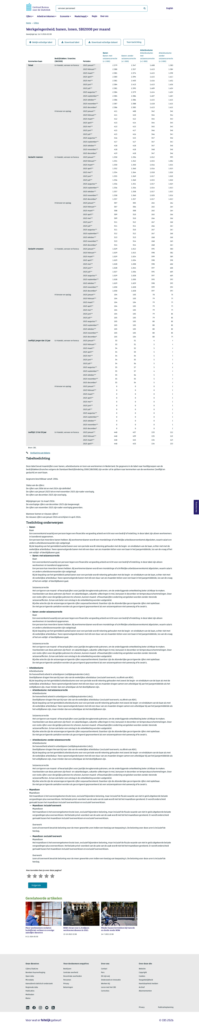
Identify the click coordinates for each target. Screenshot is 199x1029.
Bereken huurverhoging (35, 972)
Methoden (30, 995)
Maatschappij (80, 16)
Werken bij (105, 984)
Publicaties (30, 991)
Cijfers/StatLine (32, 969)
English (169, 8)
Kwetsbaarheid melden (148, 984)
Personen (67, 980)
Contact (104, 969)
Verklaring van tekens (40, 453)
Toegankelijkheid (146, 980)
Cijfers (29, 16)
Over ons (104, 16)
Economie (64, 16)
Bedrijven (67, 969)
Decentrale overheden (72, 976)
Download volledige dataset (103, 42)
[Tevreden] (46, 875)
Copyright (143, 972)
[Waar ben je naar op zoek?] (101, 8)
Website (142, 969)
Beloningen (68, 987)
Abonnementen (145, 991)
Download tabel (70, 42)
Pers (103, 972)
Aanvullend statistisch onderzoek (39, 984)
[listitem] (28, 1008)
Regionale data (32, 987)
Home (28, 23)
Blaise (28, 998)
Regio (94, 16)
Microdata (30, 980)
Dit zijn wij (105, 976)
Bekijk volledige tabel (40, 42)
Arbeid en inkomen (46, 16)
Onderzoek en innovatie (111, 980)
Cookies (142, 976)
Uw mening (196, 507)
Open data (30, 976)
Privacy (66, 984)
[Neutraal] (41, 875)
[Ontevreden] (35, 875)
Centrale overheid (70, 972)
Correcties (105, 991)
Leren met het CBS (108, 987)
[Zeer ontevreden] (29, 875)
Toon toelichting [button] (134, 42)
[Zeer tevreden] (52, 875)
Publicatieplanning (165, 1007)
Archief (142, 987)
